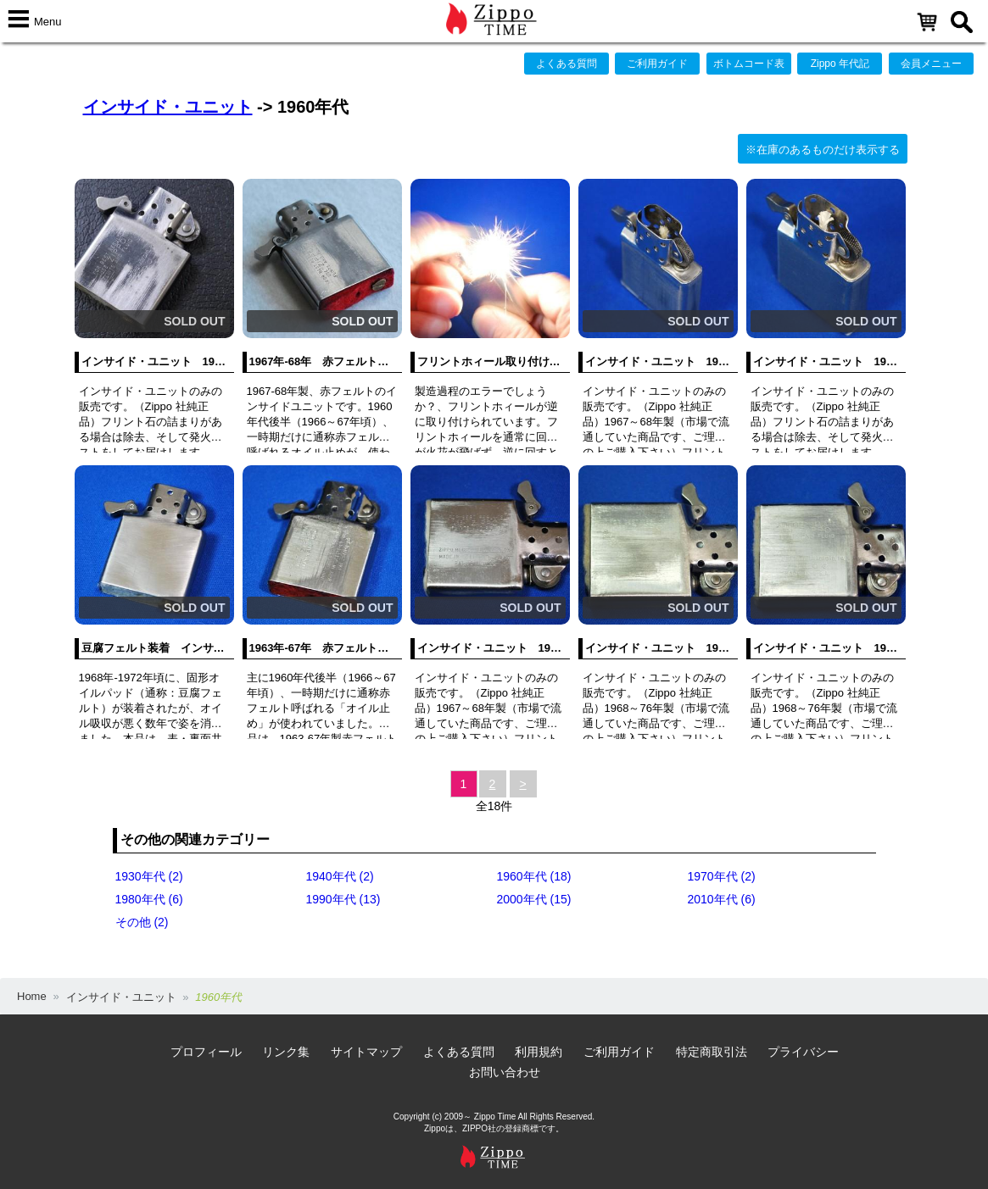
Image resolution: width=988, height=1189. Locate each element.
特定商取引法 (711, 1051)
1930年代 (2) (149, 876)
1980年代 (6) (149, 899)
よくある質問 (566, 63)
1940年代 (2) (340, 876)
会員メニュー (931, 63)
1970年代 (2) (722, 876)
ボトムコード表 (748, 63)
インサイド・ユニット (168, 106)
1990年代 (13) (343, 899)
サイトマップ (366, 1051)
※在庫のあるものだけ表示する (822, 149)
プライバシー (803, 1051)
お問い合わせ (504, 1072)
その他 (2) (142, 922)
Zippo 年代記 (840, 63)
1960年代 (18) (534, 876)
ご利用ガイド (657, 63)
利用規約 (538, 1051)
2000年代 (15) (534, 899)
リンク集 (286, 1051)
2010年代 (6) (722, 899)
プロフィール (206, 1051)
